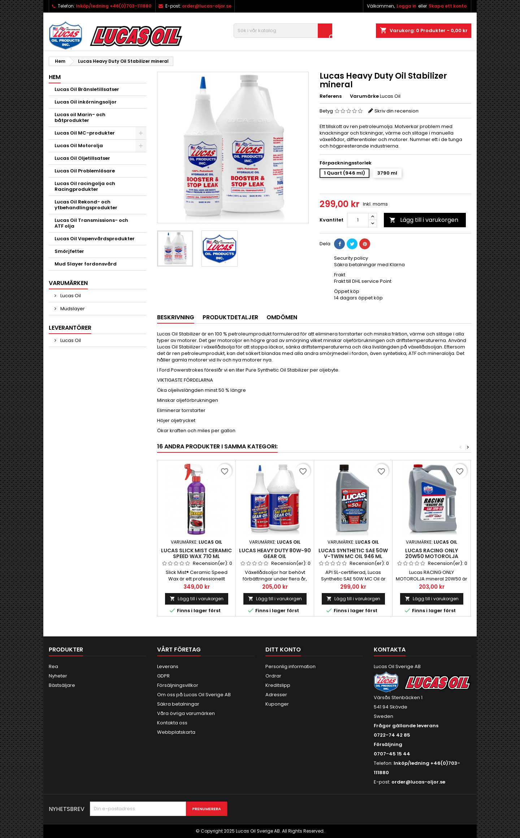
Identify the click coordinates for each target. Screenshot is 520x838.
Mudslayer (72, 308)
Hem (55, 77)
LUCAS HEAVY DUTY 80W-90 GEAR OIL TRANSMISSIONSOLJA (275, 556)
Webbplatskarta (176, 732)
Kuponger (277, 704)
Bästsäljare (62, 685)
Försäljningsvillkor (177, 685)
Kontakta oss (172, 722)
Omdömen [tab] (281, 317)
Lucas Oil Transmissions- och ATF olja (91, 223)
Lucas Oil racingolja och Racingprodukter (85, 186)
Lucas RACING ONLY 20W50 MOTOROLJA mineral (431, 556)
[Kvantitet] (358, 220)
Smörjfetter (69, 251)
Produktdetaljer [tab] (230, 317)
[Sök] (283, 30)
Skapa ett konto (448, 6)
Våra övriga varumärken (186, 713)
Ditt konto (283, 649)
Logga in (406, 6)
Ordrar (273, 675)
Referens (331, 96)
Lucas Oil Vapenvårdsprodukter (95, 238)
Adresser (276, 694)
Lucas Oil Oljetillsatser (82, 158)
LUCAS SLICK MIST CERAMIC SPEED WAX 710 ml (196, 553)
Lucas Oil (70, 295)
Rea (53, 666)
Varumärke (364, 96)
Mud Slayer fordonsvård (86, 263)
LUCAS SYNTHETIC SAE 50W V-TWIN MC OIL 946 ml (353, 553)
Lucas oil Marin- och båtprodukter (80, 117)
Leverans (167, 666)
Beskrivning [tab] (175, 317)
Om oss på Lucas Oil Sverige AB (194, 694)
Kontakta (390, 649)
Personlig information (290, 666)
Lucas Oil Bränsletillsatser (87, 89)
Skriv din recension (396, 111)
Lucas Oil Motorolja (79, 145)
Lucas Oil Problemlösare (85, 170)
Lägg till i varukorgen (423, 220)
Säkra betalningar (178, 704)
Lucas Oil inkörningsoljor (86, 101)
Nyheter (58, 675)
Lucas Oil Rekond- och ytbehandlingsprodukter (86, 204)
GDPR (163, 675)
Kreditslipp (277, 685)
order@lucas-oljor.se (206, 6)
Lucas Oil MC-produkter (85, 133)
